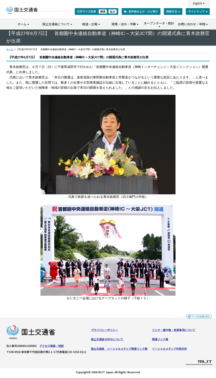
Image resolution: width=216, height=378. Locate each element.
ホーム (9, 49)
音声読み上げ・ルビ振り (143, 11)
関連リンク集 (160, 340)
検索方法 (171, 11)
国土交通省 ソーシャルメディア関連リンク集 (119, 350)
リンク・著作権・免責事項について (173, 331)
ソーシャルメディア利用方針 (169, 350)
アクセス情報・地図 (51, 347)
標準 (102, 11)
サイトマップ (196, 11)
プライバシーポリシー (104, 331)
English (197, 3)
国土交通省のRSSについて (107, 340)
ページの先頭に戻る (197, 319)
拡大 (112, 11)
